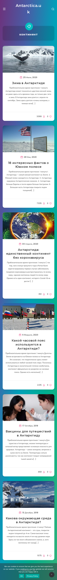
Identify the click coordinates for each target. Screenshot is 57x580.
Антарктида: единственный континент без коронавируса (28, 253)
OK (21, 576)
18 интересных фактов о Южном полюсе (28, 165)
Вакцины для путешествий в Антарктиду (28, 433)
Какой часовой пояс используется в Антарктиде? (28, 344)
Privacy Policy (32, 576)
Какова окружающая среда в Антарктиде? (28, 520)
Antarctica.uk (28, 8)
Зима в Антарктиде (28, 83)
